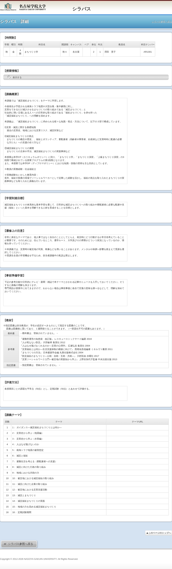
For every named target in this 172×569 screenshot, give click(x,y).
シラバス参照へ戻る (162, 21)
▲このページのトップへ (158, 533)
